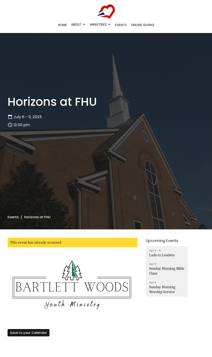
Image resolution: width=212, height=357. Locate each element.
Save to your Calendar (28, 333)
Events (121, 25)
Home (62, 25)
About (78, 24)
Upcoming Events (162, 240)
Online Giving (142, 25)
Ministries (100, 24)
